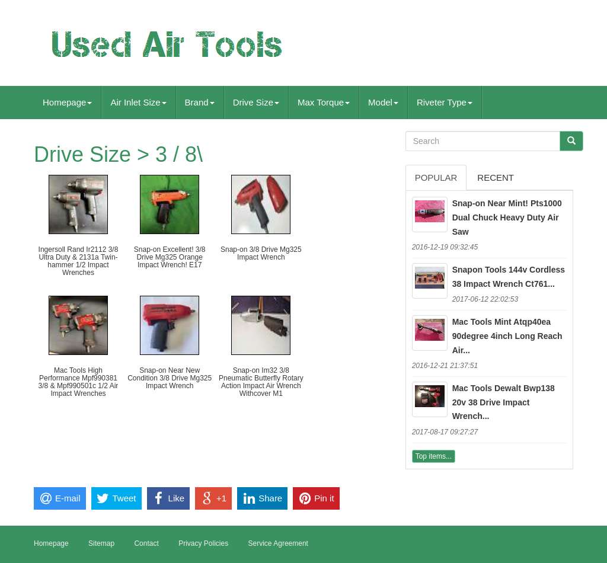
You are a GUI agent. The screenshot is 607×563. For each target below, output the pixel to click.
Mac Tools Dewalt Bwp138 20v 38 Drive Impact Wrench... (503, 402)
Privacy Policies (203, 543)
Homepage (67, 102)
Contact (146, 543)
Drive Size (256, 102)
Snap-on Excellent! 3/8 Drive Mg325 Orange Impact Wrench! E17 (170, 257)
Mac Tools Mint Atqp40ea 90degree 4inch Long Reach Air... (507, 336)
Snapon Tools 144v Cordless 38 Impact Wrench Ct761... (508, 277)
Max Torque (324, 102)
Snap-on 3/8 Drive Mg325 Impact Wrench (261, 253)
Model (383, 102)
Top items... (434, 456)
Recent (495, 177)
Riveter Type (444, 102)
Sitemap (101, 543)
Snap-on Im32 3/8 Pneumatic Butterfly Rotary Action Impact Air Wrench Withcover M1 (261, 382)
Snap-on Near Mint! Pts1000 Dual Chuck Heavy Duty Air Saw (507, 217)
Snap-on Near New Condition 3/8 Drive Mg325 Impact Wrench (169, 378)
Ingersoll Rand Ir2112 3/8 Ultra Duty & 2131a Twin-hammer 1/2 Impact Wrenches (79, 261)
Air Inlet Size (138, 102)
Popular (436, 177)
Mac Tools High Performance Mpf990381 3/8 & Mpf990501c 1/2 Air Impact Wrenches (79, 382)
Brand (200, 102)
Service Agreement (278, 543)
